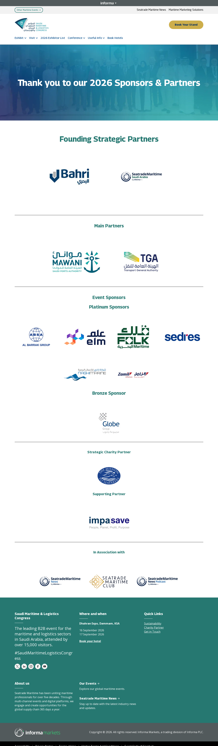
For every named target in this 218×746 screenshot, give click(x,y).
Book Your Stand (186, 24)
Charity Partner (154, 627)
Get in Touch (152, 631)
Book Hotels (115, 38)
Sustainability (152, 623)
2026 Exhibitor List (53, 38)
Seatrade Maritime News (151, 9)
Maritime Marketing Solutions (186, 9)
